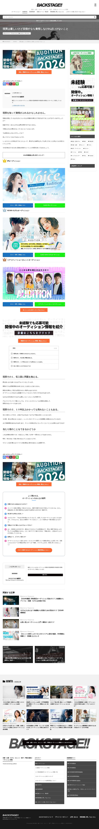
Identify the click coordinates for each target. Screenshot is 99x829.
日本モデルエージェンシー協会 (77, 785)
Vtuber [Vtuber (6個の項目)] (73, 159)
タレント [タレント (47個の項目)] (83, 145)
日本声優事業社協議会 (74, 780)
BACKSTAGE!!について (46, 817)
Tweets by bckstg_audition (10, 763)
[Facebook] (4, 83)
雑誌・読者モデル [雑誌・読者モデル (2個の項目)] (76, 141)
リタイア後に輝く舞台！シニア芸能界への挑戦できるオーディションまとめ (61, 703)
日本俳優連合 (72, 767)
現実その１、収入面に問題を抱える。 (22, 358)
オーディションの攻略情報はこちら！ (46, 780)
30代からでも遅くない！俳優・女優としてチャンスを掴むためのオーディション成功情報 (14, 727)
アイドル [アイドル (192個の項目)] (74, 152)
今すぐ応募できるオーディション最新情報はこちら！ (34, 550)
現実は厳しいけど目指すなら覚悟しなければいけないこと (32, 41)
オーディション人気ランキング (45, 776)
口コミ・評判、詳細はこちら (17, 205)
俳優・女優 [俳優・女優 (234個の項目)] (74, 145)
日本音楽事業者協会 (74, 776)
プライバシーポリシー (61, 817)
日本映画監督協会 (73, 795)
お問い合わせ (74, 817)
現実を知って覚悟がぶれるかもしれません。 (23, 354)
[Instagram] (7, 83)
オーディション (16, 11)
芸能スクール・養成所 (42, 11)
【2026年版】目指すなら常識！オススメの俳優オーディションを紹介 (13, 703)
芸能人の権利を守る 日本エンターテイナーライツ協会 (81, 790)
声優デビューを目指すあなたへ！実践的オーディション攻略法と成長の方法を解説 (61, 727)
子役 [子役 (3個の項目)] (85, 155)
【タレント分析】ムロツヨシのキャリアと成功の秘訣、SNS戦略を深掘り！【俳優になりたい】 (42, 635)
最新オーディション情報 (43, 767)
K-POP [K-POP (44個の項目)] (86, 152)
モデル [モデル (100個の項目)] (89, 145)
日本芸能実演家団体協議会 (76, 772)
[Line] (17, 83)
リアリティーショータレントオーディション (49, 304)
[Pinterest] (13, 83)
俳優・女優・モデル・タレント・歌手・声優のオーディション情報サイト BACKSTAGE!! (50, 742)
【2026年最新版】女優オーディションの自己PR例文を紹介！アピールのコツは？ (84, 704)
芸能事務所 (32, 11)
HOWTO (24, 11)
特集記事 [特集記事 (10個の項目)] (91, 141)
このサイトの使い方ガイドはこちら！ (75, 11)
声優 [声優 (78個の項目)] (81, 152)
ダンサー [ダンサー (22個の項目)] (87, 148)
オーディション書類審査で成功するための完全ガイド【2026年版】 (85, 726)
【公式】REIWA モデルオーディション (50, 254)
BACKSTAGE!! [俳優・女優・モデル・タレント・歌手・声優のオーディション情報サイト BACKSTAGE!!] (7, 41)
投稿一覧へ (44, 574)
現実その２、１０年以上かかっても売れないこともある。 (27, 362)
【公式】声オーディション (50, 205)
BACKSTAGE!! (11, 815)
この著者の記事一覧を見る (18, 105)
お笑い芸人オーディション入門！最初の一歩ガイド (37, 622)
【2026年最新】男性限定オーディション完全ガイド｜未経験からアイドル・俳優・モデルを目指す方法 (42, 600)
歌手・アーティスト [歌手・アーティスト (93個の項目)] (76, 148)
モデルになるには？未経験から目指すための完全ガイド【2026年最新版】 (42, 611)
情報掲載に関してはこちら (57, 11)
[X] (10, 83)
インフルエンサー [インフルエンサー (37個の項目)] (76, 155)
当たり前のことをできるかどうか (21, 366)
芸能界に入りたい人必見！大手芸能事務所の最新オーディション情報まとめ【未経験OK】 (37, 704)
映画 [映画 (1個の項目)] (85, 141)
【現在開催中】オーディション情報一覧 (47, 772)
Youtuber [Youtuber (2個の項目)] (91, 155)
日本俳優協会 (72, 763)
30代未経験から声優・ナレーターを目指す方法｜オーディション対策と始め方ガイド (37, 727)
